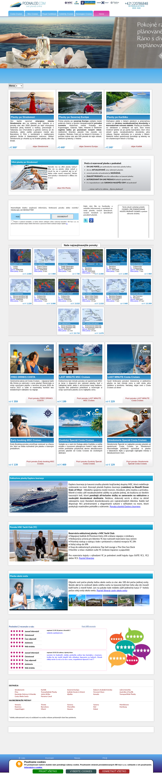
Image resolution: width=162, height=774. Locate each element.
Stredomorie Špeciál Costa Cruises (127, 440)
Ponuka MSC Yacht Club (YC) (23, 527)
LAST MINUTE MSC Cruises (74, 377)
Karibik (43, 690)
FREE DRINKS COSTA (23, 377)
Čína (16, 692)
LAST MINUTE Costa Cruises (124, 377)
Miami (43, 709)
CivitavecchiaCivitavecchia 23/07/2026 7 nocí (140, 266)
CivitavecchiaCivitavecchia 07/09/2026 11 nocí (68, 296)
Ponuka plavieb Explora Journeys (125, 506)
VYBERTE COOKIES (81, 771)
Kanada (96, 694)
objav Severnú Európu (88, 146)
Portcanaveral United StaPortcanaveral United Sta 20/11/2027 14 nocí (92, 326)
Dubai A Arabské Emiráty (102, 690)
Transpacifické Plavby (128, 694)
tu (67, 224)
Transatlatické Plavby (49, 692)
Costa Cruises (16, 14)
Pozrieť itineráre (86, 558)
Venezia (18, 705)
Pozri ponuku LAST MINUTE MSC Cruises (89, 399)
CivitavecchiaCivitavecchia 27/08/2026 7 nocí (44, 296)
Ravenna (18, 707)
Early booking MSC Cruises (26, 440)
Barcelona (45, 707)
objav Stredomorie (40, 146)
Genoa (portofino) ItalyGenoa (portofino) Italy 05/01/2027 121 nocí (68, 326)
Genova (70, 705)
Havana (70, 709)
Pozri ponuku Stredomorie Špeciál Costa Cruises (137, 462)
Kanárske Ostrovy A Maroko (25, 694)
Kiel (94, 707)
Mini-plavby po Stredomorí (25, 162)
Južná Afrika (45, 694)
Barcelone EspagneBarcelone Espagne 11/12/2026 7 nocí (116, 296)
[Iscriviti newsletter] (35, 216)
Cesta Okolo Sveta (22, 696)
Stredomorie (19, 690)
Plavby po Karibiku (117, 117)
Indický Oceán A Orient (76, 692)
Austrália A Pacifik (126, 692)
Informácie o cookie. (33, 767)
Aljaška (70, 694)
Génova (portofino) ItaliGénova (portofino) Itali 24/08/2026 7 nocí (20, 296)
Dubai (95, 709)
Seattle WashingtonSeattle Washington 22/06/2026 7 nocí (68, 266)
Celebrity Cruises (66, 14)
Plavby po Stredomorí (23, 117)
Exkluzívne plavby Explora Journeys (27, 478)
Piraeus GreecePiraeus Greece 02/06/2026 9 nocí (44, 266)
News (77, 758)
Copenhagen (19, 709)
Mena (12, 85)
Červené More (98, 692)
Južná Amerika (125, 690)
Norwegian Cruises (84, 14)
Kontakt (49, 758)
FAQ (105, 758)
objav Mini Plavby (64, 188)
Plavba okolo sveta (19, 576)
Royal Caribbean (49, 14)
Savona (96, 705)
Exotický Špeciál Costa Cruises (76, 440)
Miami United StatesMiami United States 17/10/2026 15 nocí (92, 296)
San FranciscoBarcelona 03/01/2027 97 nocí (140, 296)
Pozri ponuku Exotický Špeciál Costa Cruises (89, 462)
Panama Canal (46, 696)
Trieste (43, 705)
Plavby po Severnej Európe (74, 117)
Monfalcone (124, 705)
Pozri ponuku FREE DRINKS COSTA (40, 399)
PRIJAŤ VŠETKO (48, 771)
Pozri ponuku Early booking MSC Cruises (40, 462)
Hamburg (123, 707)
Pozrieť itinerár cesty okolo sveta (112, 590)
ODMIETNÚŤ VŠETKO (114, 771)
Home (101, 14)
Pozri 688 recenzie (89, 626)
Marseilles (71, 707)
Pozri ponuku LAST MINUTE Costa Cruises (137, 399)
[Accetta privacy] (12, 221)
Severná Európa (73, 690)
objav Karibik (136, 146)
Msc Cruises (33, 14)
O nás (22, 758)
